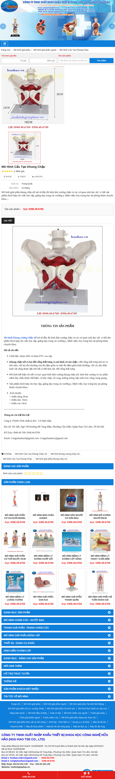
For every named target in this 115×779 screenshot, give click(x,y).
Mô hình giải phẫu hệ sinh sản (61, 708)
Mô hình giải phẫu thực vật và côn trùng (27, 722)
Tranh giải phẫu (98, 713)
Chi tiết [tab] (8, 221)
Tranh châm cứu (50, 717)
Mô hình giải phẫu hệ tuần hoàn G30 (100, 598)
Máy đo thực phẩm (34, 726)
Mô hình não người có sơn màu (72, 516)
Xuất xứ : (15, 183)
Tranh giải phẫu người (29, 717)
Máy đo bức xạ (80, 726)
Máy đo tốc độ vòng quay (58, 726)
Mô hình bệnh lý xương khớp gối (43, 557)
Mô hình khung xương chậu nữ (20, 337)
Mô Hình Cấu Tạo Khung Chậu (17, 459)
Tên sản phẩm (64, 56)
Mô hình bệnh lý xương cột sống (71, 557)
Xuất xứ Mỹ (55, 713)
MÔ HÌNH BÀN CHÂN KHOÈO (43, 516)
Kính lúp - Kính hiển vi (59, 722)
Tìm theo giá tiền (8, 56)
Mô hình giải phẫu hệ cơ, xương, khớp (26, 708)
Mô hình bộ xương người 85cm (100, 516)
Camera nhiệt (16, 726)
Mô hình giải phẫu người (55, 704)
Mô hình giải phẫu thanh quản (72, 598)
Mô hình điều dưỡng (37, 713)
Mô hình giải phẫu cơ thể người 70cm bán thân (15, 559)
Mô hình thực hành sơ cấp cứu (92, 708)
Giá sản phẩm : (13, 209)
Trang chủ (16, 704)
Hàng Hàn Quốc (17, 713)
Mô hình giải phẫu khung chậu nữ (51, 459)
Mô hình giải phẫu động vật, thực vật (78, 717)
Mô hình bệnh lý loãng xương (15, 598)
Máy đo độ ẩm (99, 722)
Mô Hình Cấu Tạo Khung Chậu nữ (31, 454)
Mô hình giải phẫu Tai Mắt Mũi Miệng (86, 704)
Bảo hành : (14, 188)
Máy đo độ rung (97, 726)
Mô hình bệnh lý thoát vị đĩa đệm (100, 557)
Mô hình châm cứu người (75, 713)
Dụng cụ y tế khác (81, 722)
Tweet (22, 177)
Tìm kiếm (101, 60)
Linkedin (37, 177)
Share (8, 177)
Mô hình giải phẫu (32, 704)
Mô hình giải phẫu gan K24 (43, 598)
